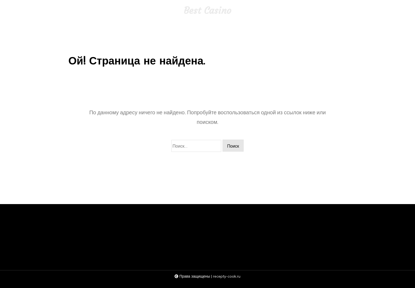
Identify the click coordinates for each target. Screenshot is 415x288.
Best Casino (207, 10)
